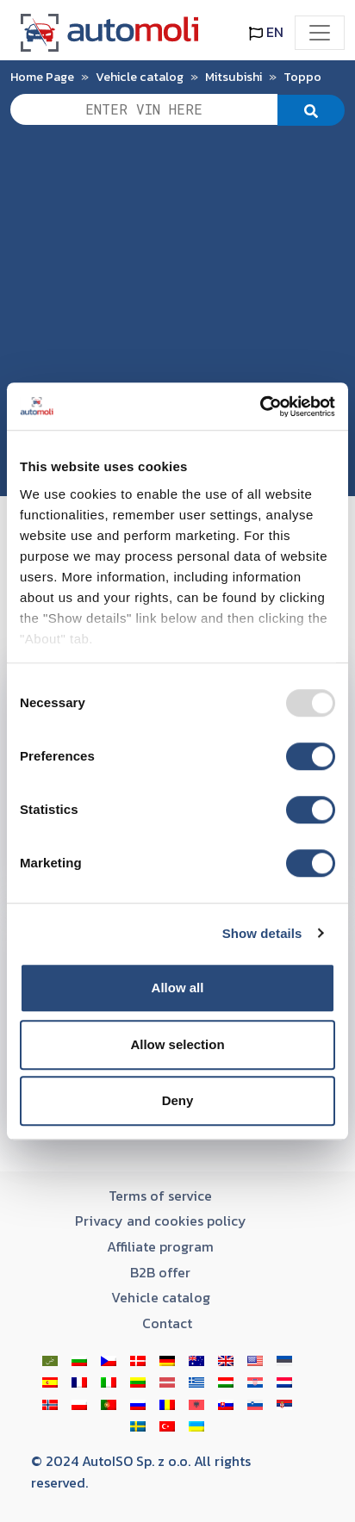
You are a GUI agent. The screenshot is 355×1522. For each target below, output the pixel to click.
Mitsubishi (233, 76)
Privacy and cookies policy (160, 1220)
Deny (178, 1100)
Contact (167, 1323)
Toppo (302, 76)
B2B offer (160, 1272)
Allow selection (177, 1044)
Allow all (178, 987)
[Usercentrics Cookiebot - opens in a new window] (259, 406)
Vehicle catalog (140, 76)
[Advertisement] (177, 318)
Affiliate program (160, 1246)
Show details (262, 933)
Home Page (42, 76)
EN (266, 32)
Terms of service (160, 1195)
